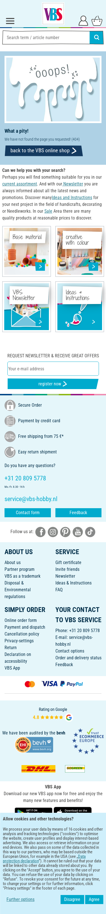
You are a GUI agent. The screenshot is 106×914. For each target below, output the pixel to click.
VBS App (12, 668)
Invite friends (67, 569)
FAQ (59, 589)
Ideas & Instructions (73, 583)
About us (13, 562)
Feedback (78, 512)
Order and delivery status (78, 657)
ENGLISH (53, 831)
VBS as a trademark (22, 576)
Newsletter (65, 576)
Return (11, 647)
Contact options (69, 651)
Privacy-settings (19, 640)
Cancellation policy (22, 634)
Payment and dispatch (25, 627)
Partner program (19, 569)
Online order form (21, 620)
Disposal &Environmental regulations (18, 589)
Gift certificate (68, 562)
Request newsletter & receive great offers (53, 355)
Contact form (28, 512)
